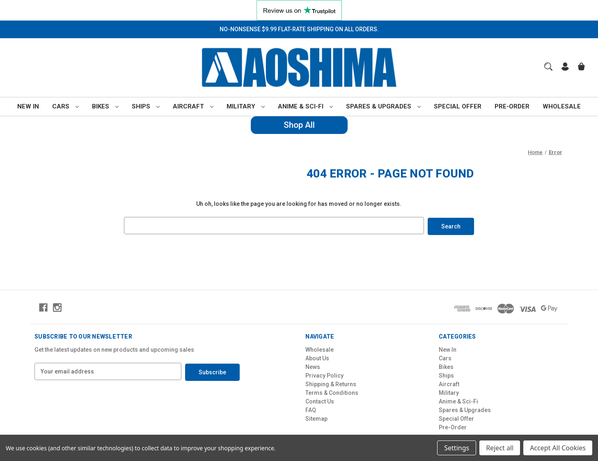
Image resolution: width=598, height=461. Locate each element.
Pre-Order (512, 106)
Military (246, 106)
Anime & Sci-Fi (305, 106)
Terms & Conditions (331, 392)
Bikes (105, 106)
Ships (146, 106)
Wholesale (562, 106)
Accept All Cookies (558, 447)
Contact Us (319, 400)
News (312, 366)
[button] (299, 10)
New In (28, 106)
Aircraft (193, 106)
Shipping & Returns (330, 383)
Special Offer (457, 106)
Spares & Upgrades (383, 106)
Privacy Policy (324, 374)
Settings (456, 447)
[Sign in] (565, 67)
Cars (65, 106)
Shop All (299, 125)
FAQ (310, 409)
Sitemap (316, 418)
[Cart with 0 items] (581, 67)
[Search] (548, 66)
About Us (317, 357)
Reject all (499, 447)
